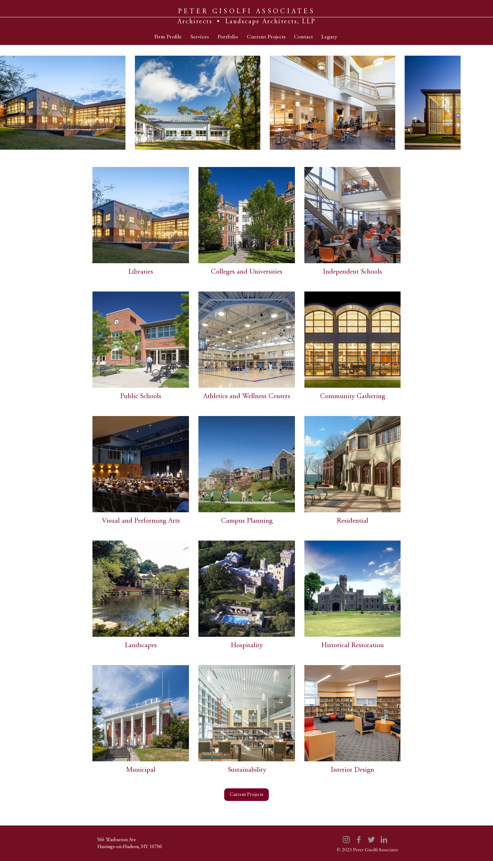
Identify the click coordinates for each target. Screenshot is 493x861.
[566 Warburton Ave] (116, 840)
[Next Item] (445, 103)
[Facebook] (358, 839)
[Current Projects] (246, 794)
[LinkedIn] (384, 839)
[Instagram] (346, 839)
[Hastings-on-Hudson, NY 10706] (129, 847)
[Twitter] (371, 839)
